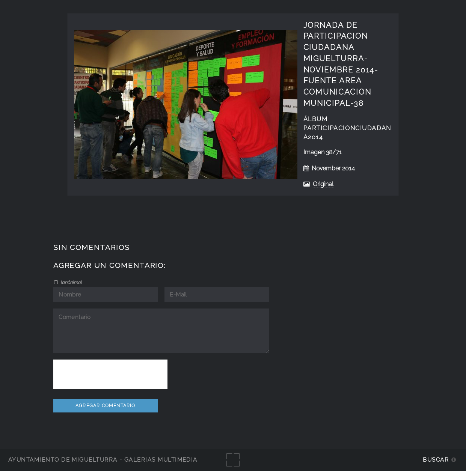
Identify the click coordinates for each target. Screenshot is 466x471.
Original (323, 184)
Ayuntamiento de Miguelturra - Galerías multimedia (103, 459)
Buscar (436, 459)
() (71, 282)
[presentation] (110, 374)
